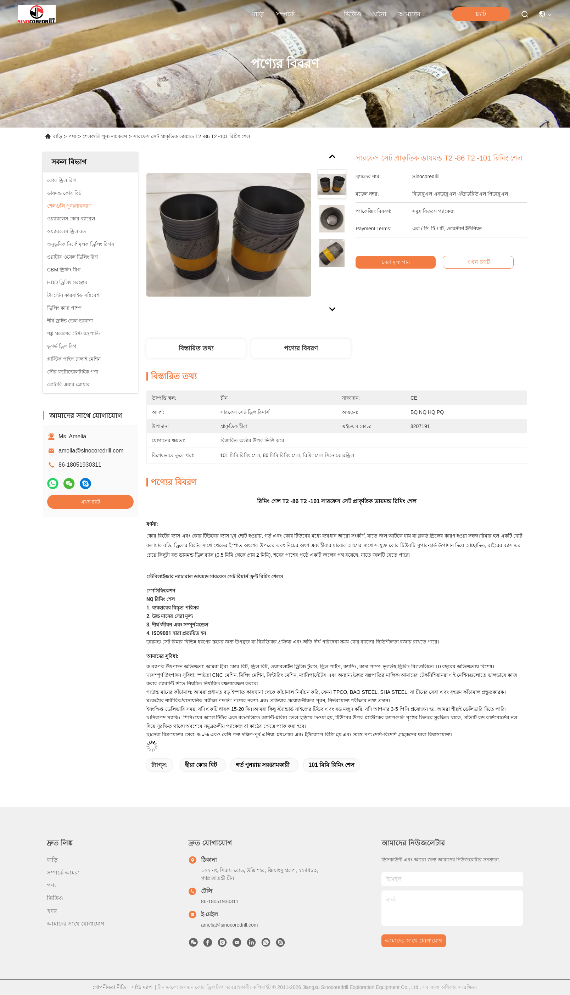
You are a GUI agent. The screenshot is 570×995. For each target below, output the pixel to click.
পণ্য (327, 14)
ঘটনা (379, 14)
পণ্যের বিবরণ (301, 348)
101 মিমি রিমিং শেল (331, 765)
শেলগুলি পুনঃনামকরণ (105, 136)
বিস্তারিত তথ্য (196, 348)
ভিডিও (352, 14)
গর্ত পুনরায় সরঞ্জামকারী (263, 765)
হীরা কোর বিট (201, 765)
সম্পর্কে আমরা (293, 14)
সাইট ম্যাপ (142, 987)
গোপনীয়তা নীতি (109, 987)
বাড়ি (258, 14)
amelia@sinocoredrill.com (90, 451)
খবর (52, 911)
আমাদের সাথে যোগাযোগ (415, 14)
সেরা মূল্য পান (399, 262)
